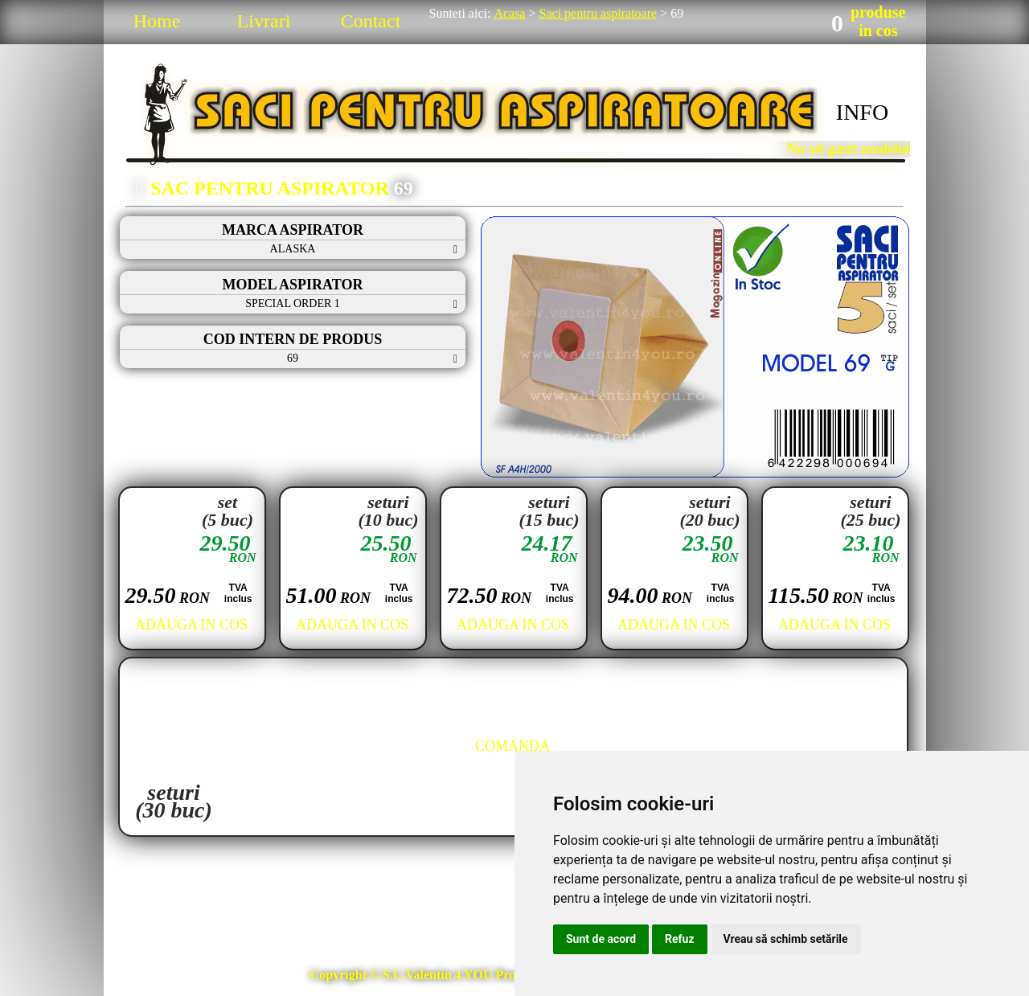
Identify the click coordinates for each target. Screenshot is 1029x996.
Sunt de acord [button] (601, 938)
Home (157, 20)
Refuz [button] (680, 938)
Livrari (264, 20)
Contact (371, 20)
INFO (862, 112)
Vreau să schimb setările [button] (786, 938)
